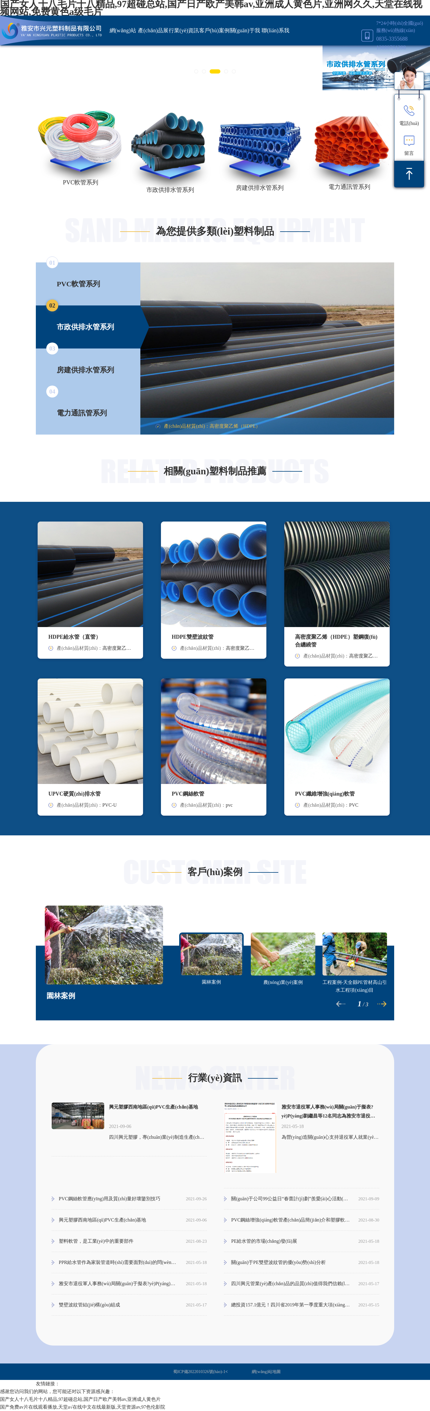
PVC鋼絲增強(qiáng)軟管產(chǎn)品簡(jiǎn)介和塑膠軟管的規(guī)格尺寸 (290, 1219)
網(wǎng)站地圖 (266, 1371)
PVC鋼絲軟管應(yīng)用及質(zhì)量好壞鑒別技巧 (109, 1198)
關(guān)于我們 (245, 45)
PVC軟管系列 (81, 182)
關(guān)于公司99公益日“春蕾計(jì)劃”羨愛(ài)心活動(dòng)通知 (290, 1198)
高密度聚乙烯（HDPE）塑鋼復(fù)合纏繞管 (336, 641)
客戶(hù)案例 (214, 30)
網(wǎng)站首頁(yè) (123, 45)
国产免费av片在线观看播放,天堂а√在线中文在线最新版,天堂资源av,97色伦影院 (82, 1407)
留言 (409, 145)
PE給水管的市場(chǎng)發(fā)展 (264, 1241)
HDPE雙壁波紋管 (193, 637)
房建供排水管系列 (260, 187)
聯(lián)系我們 (275, 45)
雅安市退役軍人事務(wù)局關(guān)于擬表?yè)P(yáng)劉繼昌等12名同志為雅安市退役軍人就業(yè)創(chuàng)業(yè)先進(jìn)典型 (328, 1112)
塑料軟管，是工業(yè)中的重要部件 (96, 1241)
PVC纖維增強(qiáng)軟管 (325, 794)
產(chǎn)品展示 (153, 45)
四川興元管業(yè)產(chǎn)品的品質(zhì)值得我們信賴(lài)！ (290, 1283)
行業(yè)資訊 (184, 30)
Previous (136, 348)
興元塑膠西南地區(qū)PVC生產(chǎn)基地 (153, 1106)
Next (399, 348)
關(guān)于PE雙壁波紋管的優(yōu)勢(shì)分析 (278, 1262)
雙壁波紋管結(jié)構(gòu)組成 (89, 1304)
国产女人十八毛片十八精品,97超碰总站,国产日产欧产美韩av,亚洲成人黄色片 (80, 1399)
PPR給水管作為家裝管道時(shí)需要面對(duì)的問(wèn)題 (118, 1262)
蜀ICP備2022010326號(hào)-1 (199, 1371)
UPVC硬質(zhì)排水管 (74, 794)
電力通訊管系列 (349, 187)
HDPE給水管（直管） (74, 637)
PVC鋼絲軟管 (188, 794)
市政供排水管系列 (170, 189)
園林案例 (61, 996)
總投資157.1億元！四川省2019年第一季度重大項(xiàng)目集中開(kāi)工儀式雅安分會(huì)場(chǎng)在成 (290, 1304)
